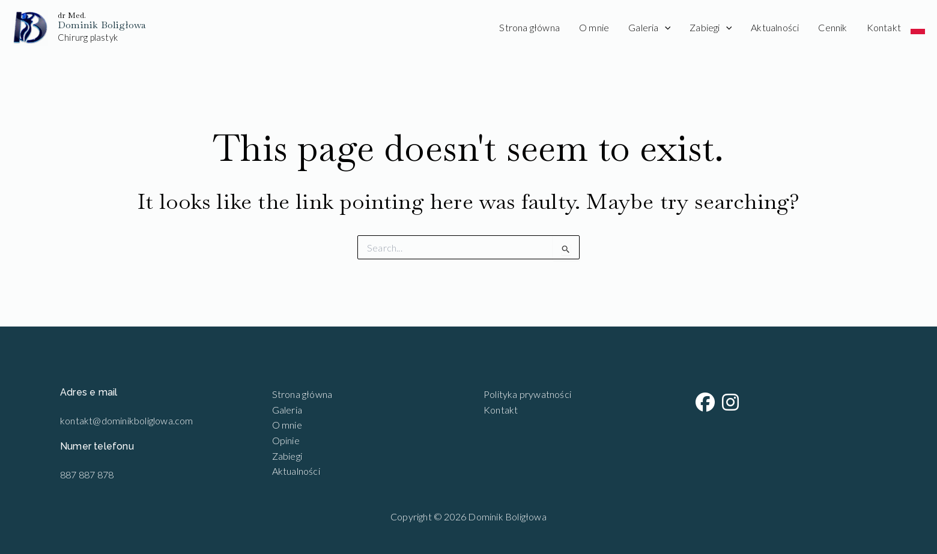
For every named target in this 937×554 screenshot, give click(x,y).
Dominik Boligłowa (102, 25)
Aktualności (775, 27)
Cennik (832, 27)
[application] (665, 28)
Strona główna (529, 27)
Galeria (649, 28)
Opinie (286, 440)
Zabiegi (711, 28)
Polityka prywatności (527, 394)
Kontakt (884, 27)
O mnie (594, 27)
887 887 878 (87, 474)
